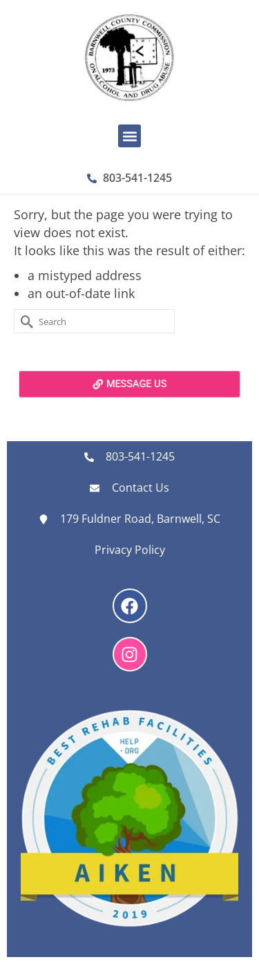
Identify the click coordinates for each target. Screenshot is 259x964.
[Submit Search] (24, 321)
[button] (129, 135)
